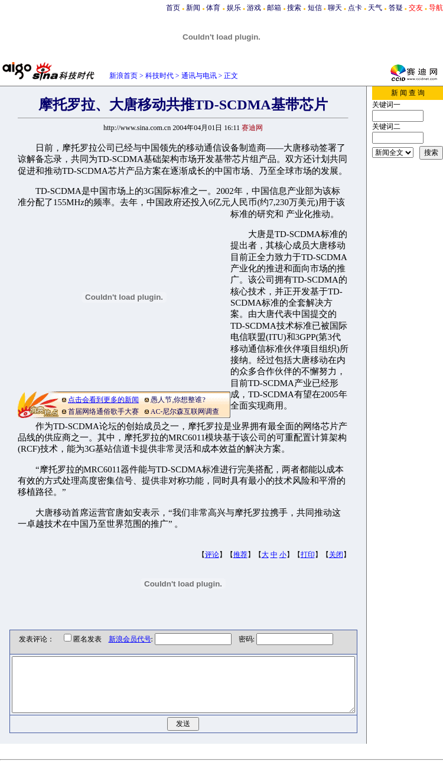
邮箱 (274, 8)
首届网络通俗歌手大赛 (103, 411)
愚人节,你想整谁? (178, 400)
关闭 (336, 554)
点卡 (355, 8)
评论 (212, 554)
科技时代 (159, 76)
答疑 (396, 8)
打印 (308, 554)
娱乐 (234, 8)
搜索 (294, 8)
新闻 (193, 8)
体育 (213, 8)
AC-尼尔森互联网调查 (185, 411)
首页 (173, 8)
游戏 (254, 8)
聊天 (335, 8)
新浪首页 (123, 76)
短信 (315, 8)
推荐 (240, 554)
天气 (375, 8)
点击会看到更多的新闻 (103, 400)
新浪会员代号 (121, 639)
